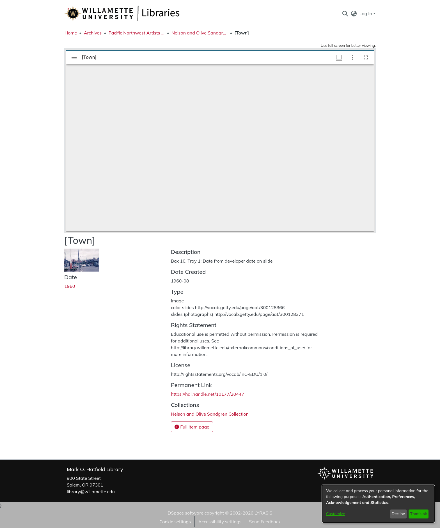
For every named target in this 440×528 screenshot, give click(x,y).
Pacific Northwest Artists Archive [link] (137, 33)
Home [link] (71, 33)
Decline (398, 513)
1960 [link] (69, 286)
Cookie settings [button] (175, 521)
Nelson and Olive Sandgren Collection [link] (199, 33)
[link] (210, 414)
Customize (335, 513)
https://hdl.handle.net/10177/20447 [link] (207, 394)
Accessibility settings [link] (219, 521)
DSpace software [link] (185, 513)
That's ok (418, 513)
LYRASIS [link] (263, 513)
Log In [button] (366, 13)
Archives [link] (93, 33)
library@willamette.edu (91, 491)
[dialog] (378, 503)
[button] (345, 13)
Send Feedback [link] (265, 521)
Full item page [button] (192, 427)
